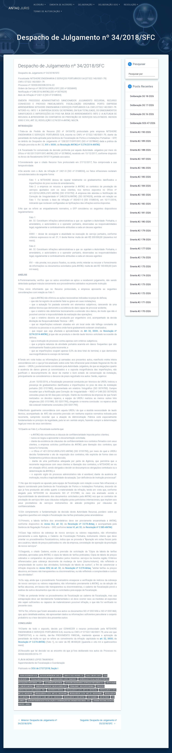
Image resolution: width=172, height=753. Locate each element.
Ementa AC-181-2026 (140, 212)
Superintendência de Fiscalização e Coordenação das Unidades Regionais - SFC (59, 700)
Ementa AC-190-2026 (140, 132)
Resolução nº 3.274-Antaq (81, 524)
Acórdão (39, 5)
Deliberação (85, 5)
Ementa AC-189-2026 (140, 141)
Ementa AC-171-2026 (140, 302)
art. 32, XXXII (106, 638)
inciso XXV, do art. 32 (50, 568)
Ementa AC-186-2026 (140, 168)
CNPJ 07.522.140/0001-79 (73, 675)
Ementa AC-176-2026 (140, 257)
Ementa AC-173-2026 (140, 284)
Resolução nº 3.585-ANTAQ (99, 527)
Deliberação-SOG (108, 5)
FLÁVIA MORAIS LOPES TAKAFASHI (64, 679)
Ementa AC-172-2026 (140, 293)
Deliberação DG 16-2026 (142, 114)
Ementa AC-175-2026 (140, 266)
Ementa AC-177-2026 (140, 248)
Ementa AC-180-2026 (140, 221)
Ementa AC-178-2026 (140, 239)
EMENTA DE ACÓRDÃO (61, 5)
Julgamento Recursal (53, 683)
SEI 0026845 (92, 697)
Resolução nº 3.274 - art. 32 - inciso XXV (51, 693)
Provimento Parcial (55, 690)
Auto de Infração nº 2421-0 (50, 675)
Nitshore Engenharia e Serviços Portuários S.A (84, 683)
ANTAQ (19, 8)
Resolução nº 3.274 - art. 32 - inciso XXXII (86, 693)
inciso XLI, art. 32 (53, 524)
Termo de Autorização (47, 11)
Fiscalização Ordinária (40, 679)
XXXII (53, 144)
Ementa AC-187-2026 (140, 159)
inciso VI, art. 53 (74, 527)
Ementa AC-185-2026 (140, 177)
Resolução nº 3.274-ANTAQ (31, 642)
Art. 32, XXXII (91, 331)
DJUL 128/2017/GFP (93, 675)
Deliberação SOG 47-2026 (142, 123)
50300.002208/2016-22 (28, 675)
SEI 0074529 (104, 697)
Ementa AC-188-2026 (140, 150)
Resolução (130, 5)
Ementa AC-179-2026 (140, 230)
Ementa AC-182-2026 (140, 203)
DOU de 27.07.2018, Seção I (44, 668)
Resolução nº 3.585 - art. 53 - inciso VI (46, 697)
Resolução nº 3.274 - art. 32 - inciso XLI (82, 690)
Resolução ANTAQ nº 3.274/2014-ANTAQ (80, 144)
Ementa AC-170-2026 (140, 311)
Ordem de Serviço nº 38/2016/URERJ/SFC (51, 686)
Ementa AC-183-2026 (140, 195)
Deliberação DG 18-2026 (142, 96)
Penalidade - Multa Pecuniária (82, 686)
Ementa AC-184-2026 (140, 186)
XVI (46, 144)
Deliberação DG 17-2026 (142, 105)
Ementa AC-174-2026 (140, 275)
